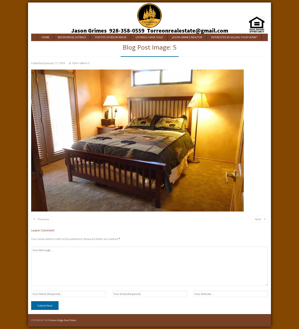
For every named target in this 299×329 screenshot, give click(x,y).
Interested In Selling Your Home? (234, 37)
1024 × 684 (78, 63)
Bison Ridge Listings (72, 37)
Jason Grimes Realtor (187, 37)
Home (45, 37)
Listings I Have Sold (149, 37)
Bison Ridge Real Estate (63, 320)
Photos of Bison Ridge (111, 37)
